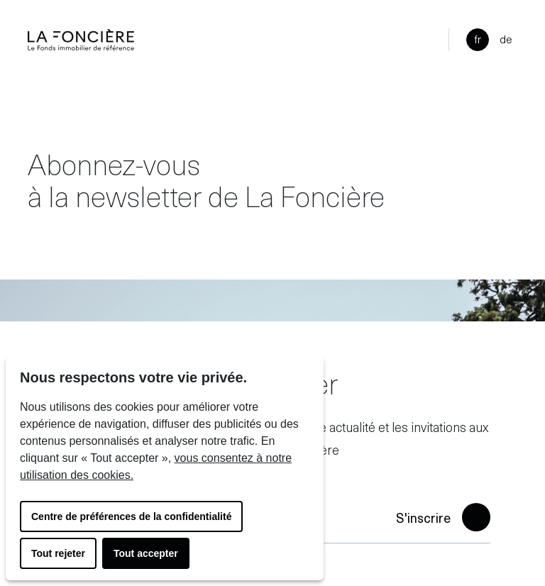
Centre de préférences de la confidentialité (131, 516)
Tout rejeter (58, 553)
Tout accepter (146, 553)
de (506, 38)
